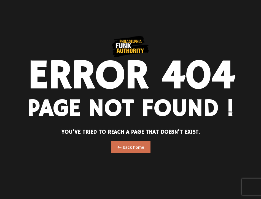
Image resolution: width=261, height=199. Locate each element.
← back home (130, 147)
